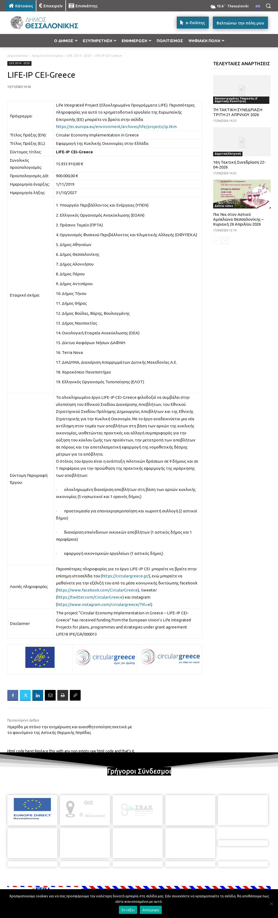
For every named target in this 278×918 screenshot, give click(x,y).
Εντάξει (128, 910)
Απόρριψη (151, 910)
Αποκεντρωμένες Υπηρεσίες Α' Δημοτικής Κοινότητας (236, 100)
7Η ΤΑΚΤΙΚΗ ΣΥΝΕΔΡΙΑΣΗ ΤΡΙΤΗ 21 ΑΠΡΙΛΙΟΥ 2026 (237, 112)
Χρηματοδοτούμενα (47, 55)
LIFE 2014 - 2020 (79, 55)
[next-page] (225, 240)
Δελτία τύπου (224, 205)
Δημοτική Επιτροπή (228, 153)
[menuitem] (258, 6)
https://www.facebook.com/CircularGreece (97, 590)
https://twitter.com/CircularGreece (89, 597)
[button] (268, 6)
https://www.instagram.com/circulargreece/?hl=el (104, 604)
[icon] (176, 886)
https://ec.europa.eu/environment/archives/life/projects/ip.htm (116, 126)
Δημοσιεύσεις (17, 55)
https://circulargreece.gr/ (125, 576)
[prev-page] (216, 240)
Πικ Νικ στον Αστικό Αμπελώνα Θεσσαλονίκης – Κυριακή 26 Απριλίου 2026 (238, 219)
